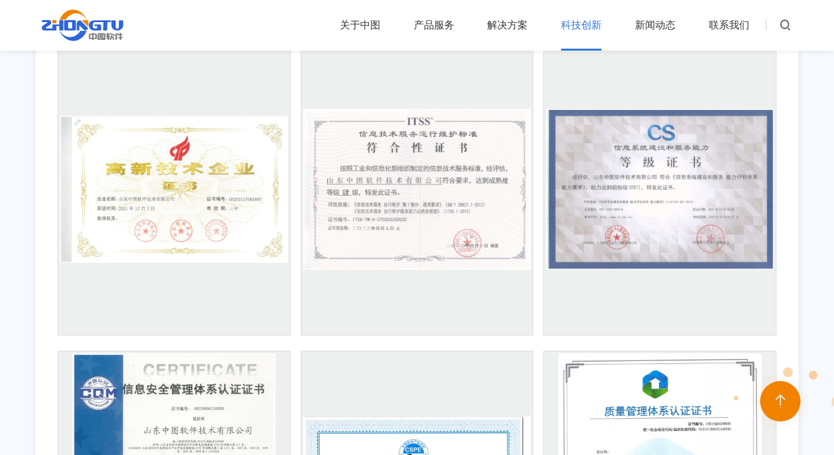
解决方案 (507, 25)
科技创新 (581, 25)
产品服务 (434, 25)
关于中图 (360, 25)
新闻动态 (655, 25)
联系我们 (729, 25)
